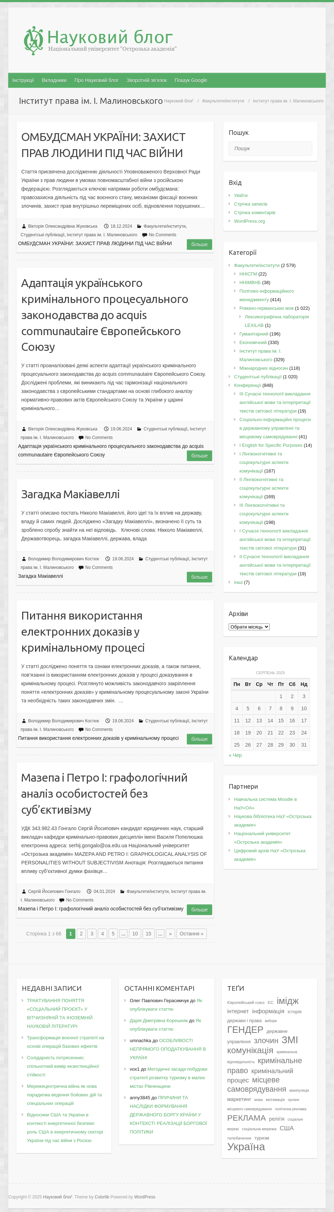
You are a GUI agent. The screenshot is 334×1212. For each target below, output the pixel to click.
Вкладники (54, 80)
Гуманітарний (253, 334)
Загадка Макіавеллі (70, 494)
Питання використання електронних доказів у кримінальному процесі (83, 631)
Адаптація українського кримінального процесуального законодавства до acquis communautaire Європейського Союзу (104, 314)
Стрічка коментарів (254, 212)
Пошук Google (191, 80)
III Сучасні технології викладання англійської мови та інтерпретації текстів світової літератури (274, 402)
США (287, 1128)
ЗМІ (289, 1039)
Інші (238, 582)
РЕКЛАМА (246, 1117)
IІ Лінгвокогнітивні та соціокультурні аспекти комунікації (263, 488)
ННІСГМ (248, 274)
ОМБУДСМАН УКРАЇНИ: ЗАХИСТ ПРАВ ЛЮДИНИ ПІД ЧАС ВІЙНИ (103, 144)
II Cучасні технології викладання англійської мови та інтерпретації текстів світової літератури (274, 565)
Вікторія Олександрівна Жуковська (63, 226)
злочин (266, 1040)
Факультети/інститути (223, 101)
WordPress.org (249, 221)
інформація (268, 1011)
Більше (199, 244)
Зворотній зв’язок (146, 80)
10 (135, 933)
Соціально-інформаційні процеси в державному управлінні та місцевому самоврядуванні (275, 428)
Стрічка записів (250, 204)
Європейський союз (245, 1002)
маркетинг (239, 1099)
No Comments (162, 234)
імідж (288, 1001)
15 (148, 933)
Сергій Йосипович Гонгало (54, 891)
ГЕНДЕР (245, 1030)
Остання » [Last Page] (192, 933)
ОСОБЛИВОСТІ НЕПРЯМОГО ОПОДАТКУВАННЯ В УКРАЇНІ (168, 1049)
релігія (276, 1119)
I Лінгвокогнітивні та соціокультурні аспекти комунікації (263, 462)
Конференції (247, 385)
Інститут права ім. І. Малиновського (102, 234)
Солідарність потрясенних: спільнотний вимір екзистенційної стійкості (63, 1066)
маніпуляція (299, 1090)
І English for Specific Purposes (270, 445)
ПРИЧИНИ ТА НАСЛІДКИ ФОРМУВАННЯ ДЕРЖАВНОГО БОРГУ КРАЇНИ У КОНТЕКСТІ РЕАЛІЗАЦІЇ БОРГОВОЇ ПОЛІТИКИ (168, 1115)
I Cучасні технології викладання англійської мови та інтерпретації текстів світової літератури (274, 539)
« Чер (235, 755)
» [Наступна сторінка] (170, 933)
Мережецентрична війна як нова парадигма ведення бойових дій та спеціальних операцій (64, 1095)
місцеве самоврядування (256, 1085)
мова (258, 1100)
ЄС (270, 1002)
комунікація (250, 1050)
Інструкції (23, 80)
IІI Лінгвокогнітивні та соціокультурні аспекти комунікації (263, 514)
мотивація (275, 1099)
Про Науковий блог (96, 80)
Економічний (252, 342)
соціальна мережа (259, 1129)
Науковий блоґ (178, 101)
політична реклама (290, 1109)
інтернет (238, 1011)
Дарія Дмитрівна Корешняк (159, 1020)
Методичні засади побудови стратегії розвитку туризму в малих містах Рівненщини (168, 1077)
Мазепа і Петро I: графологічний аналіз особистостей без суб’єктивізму (104, 793)
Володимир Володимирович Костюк (63, 558)
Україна (246, 1146)
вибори (271, 1021)
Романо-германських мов (266, 308)
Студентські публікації (43, 234)
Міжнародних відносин (263, 368)
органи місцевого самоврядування (263, 1104)
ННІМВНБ (250, 282)
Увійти (241, 195)
